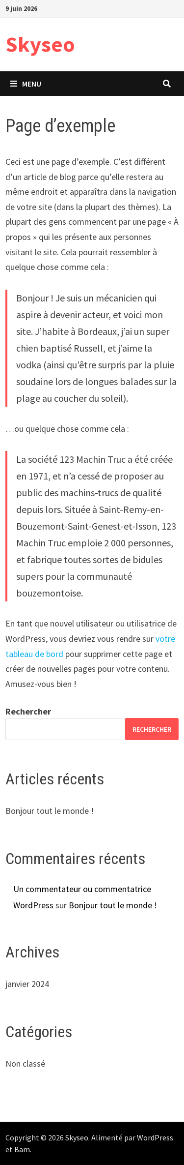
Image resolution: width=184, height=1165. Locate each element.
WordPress (155, 1137)
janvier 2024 (27, 983)
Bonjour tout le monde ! (49, 810)
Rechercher (28, 711)
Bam (22, 1149)
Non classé (25, 1063)
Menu (25, 84)
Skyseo (40, 44)
